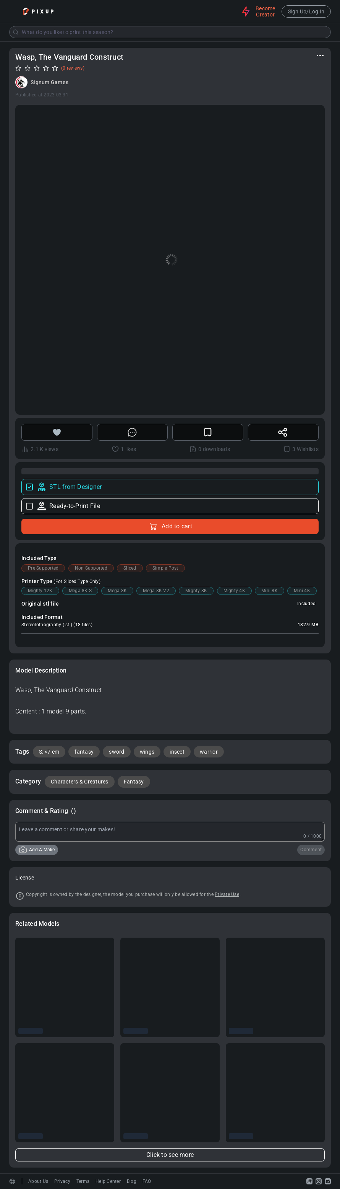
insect (177, 752)
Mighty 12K (40, 590)
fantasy (84, 752)
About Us (38, 1181)
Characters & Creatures (79, 782)
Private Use (227, 894)
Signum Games (49, 82)
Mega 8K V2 (156, 590)
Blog (131, 1181)
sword (116, 752)
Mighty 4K (234, 590)
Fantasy (134, 782)
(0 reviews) (72, 68)
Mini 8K (269, 590)
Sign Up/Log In (306, 11)
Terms (82, 1181)
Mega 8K (117, 590)
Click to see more (170, 1154)
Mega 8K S (80, 590)
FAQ (146, 1181)
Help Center (108, 1181)
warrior (209, 752)
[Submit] (16, 32)
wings (147, 752)
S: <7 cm (49, 752)
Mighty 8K (196, 590)
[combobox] (170, 32)
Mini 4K (302, 590)
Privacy (62, 1181)
